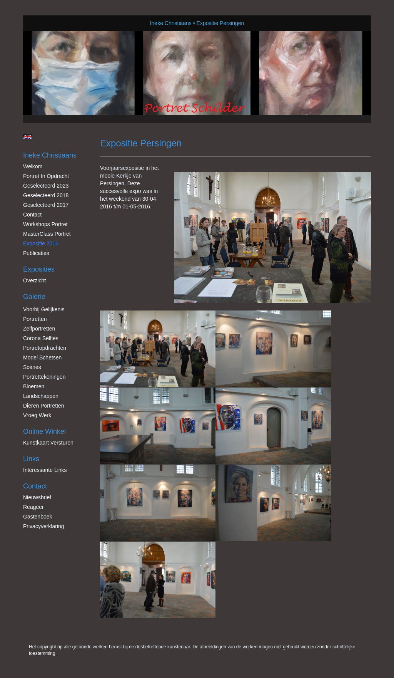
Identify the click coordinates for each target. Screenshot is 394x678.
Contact (32, 214)
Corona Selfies (40, 338)
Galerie (34, 296)
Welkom (32, 166)
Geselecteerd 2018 (45, 195)
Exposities (39, 269)
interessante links (45, 470)
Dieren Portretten (43, 406)
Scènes (32, 367)
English (27, 136)
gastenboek (37, 517)
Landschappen (40, 396)
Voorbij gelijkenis (43, 309)
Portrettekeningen (44, 377)
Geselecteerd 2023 (45, 186)
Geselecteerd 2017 (45, 205)
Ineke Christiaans (171, 23)
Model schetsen (42, 357)
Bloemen (33, 386)
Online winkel (44, 431)
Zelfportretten (39, 329)
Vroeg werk (37, 415)
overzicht (34, 280)
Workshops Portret (45, 224)
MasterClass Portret (47, 234)
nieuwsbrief (37, 497)
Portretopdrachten (44, 348)
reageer (33, 507)
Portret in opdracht (46, 176)
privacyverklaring (43, 526)
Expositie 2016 (40, 243)
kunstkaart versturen (48, 443)
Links (31, 459)
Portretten (35, 319)
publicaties (36, 253)
